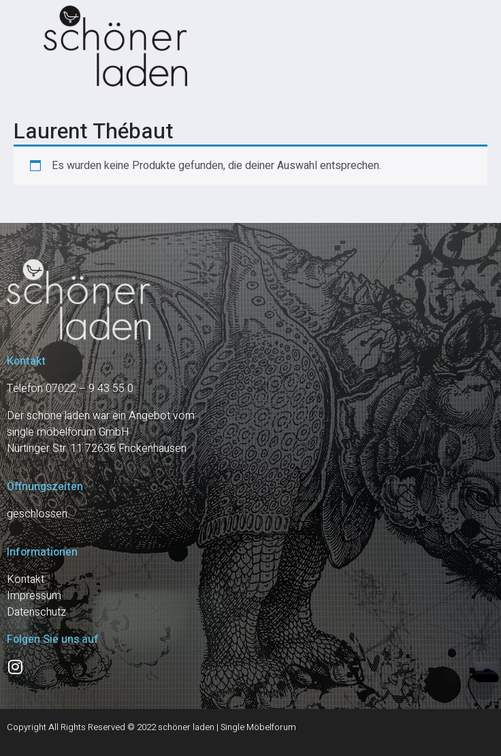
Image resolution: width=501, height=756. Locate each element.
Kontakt (25, 579)
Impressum (34, 596)
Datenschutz (36, 612)
